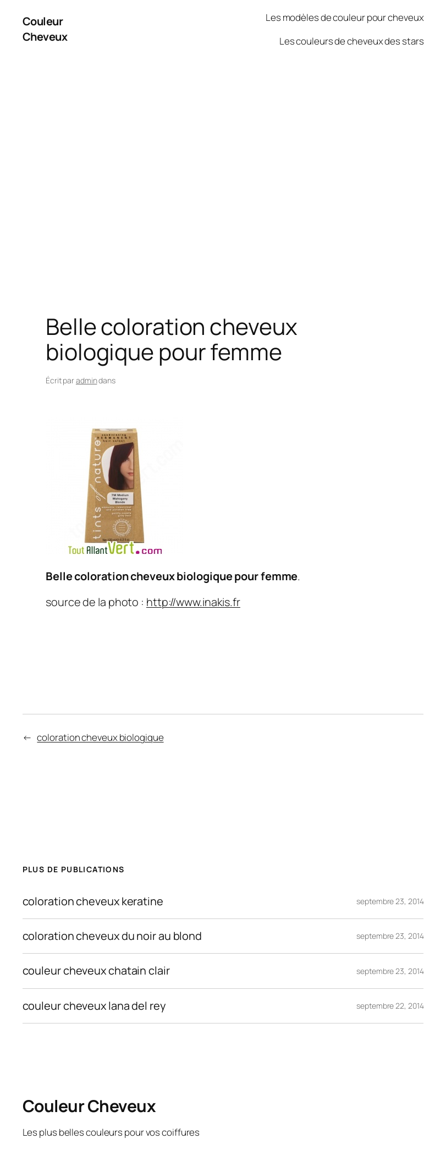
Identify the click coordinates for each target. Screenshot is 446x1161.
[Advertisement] (223, 174)
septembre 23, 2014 (389, 901)
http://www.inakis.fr (193, 602)
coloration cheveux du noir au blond (112, 936)
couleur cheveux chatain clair (96, 971)
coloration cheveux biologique (100, 737)
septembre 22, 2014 (389, 1005)
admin (86, 380)
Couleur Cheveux (45, 29)
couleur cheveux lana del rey (94, 1006)
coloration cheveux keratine (93, 901)
